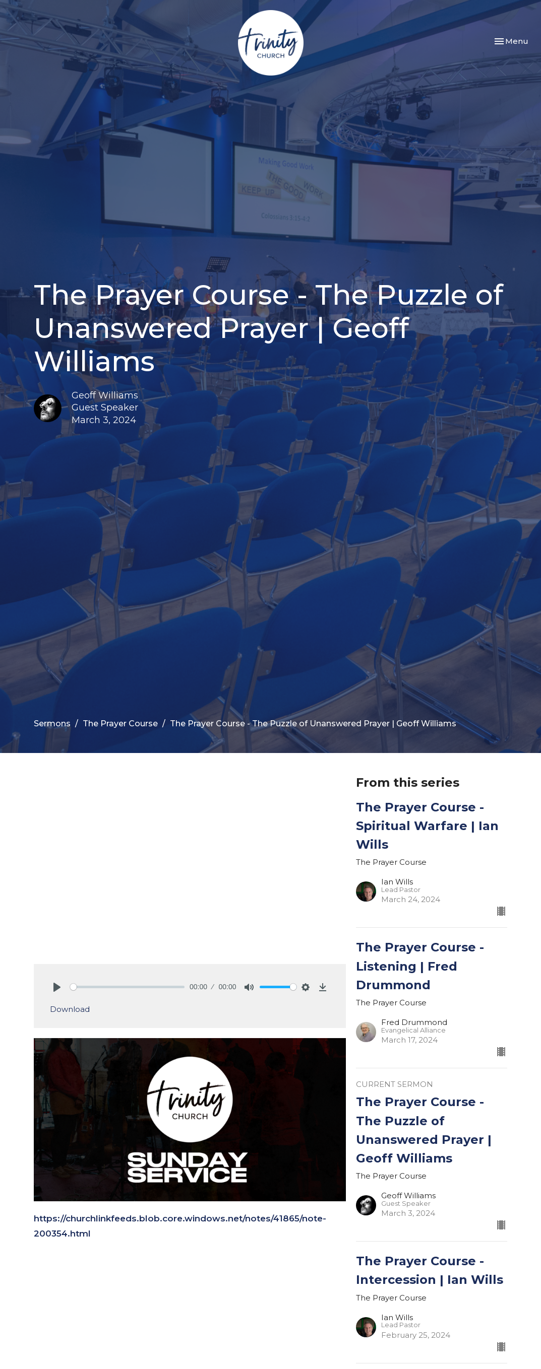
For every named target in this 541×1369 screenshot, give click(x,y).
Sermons (52, 723)
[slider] (127, 987)
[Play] (57, 987)
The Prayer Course (120, 723)
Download (70, 1009)
